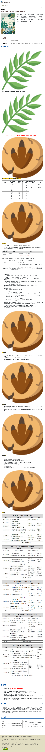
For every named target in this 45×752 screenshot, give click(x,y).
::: (1, 5)
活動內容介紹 (5, 46)
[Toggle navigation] (43, 2)
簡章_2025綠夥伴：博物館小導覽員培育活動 (12, 723)
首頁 (3, 5)
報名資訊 (4, 685)
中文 (42, 7)
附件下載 (4, 717)
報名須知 (4, 703)
